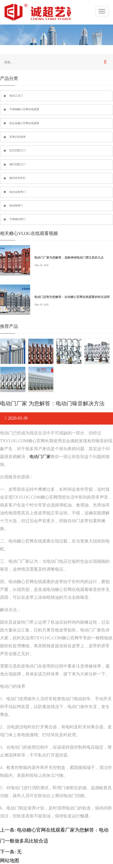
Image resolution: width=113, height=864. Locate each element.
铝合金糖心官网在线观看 (24, 123)
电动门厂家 (40, 456)
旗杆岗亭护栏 (17, 178)
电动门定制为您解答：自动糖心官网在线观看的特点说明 (72, 296)
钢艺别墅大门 (17, 164)
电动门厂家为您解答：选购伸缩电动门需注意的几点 (69, 257)
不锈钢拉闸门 (17, 219)
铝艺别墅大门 (17, 150)
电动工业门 (16, 95)
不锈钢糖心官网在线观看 (24, 109)
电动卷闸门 (16, 205)
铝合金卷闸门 (17, 191)
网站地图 (9, 860)
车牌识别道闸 (17, 136)
